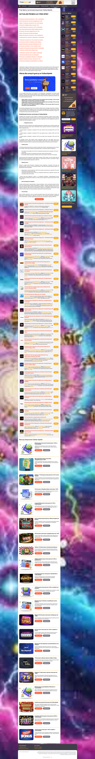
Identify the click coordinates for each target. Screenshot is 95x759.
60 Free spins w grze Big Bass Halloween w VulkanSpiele (30, 56)
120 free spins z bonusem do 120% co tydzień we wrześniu (31, 39)
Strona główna (19, 6)
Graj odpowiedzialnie (46, 757)
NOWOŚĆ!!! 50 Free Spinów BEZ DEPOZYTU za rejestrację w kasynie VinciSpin (36, 355)
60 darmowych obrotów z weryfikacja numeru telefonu (30, 42)
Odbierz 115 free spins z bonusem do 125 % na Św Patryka (31, 23)
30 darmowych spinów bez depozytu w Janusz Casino (38, 323)
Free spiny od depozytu (55, 6)
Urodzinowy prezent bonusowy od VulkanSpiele (29, 54)
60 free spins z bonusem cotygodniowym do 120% (29, 31)
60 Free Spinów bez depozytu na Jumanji (34, 294)
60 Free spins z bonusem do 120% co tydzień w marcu (30, 46)
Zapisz (73, 119)
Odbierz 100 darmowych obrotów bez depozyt (28, 33)
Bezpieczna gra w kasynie (23, 748)
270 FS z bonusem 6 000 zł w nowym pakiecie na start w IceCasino (67, 136)
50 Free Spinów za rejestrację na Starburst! (35, 417)
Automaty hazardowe (38, 748)
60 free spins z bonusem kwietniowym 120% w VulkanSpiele (31, 19)
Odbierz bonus (38, 450)
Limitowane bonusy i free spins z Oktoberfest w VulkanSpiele (31, 37)
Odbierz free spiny (39, 199)
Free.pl (25, 2)
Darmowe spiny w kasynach (33, 6)
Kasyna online (64, 6)
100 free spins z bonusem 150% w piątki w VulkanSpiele (30, 52)
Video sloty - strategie (38, 747)
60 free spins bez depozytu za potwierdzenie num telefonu (31, 60)
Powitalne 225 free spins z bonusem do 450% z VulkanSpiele (31, 48)
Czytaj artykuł (46, 450)
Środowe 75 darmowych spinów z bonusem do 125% (30, 58)
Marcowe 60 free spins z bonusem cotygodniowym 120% (30, 21)
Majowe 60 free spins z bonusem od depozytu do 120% (30, 44)
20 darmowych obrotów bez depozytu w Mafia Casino (38, 402)
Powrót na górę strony (66, 206)
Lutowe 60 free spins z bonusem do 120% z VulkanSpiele (30, 27)
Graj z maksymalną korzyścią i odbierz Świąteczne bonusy (31, 29)
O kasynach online (22, 747)
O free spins (24, 6)
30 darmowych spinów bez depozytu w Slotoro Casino (38, 215)
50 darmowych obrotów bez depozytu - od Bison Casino (38, 209)
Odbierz (56, 203)
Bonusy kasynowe (44, 6)
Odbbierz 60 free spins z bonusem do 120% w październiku (31, 35)
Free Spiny (73, 1)
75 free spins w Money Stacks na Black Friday (28, 50)
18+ (51, 757)
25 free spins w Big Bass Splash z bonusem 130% (29, 25)
